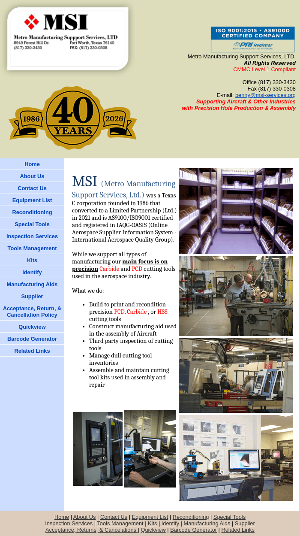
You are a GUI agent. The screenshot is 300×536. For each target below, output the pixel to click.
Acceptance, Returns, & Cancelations (91, 530)
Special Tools (229, 517)
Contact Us (113, 517)
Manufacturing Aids (207, 523)
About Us (84, 517)
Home (61, 517)
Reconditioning (191, 517)
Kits (152, 523)
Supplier (245, 523)
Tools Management (120, 523)
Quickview (153, 530)
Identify (170, 523)
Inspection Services (69, 523)
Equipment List (150, 517)
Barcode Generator (193, 530)
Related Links (238, 530)
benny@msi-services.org (265, 95)
